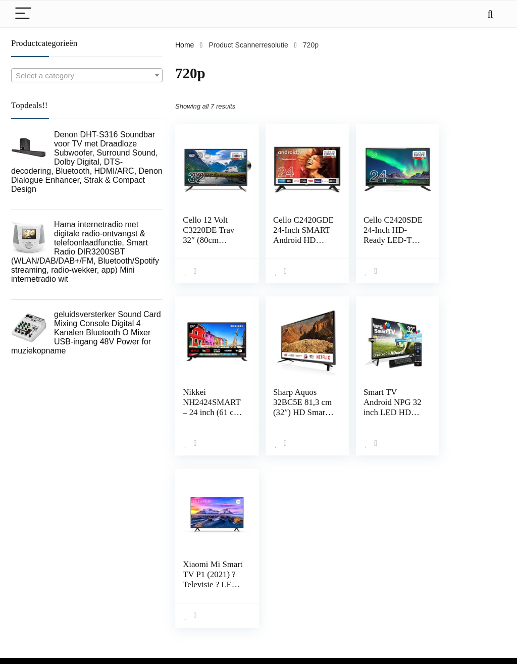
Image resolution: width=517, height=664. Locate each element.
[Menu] (23, 14)
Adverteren (368, 621)
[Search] (490, 14)
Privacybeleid (452, 564)
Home (184, 45)
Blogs (360, 592)
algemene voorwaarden (468, 578)
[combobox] (87, 75)
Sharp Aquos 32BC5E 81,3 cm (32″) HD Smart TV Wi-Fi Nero (207, 412)
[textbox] (87, 76)
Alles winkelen (373, 564)
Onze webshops (376, 606)
